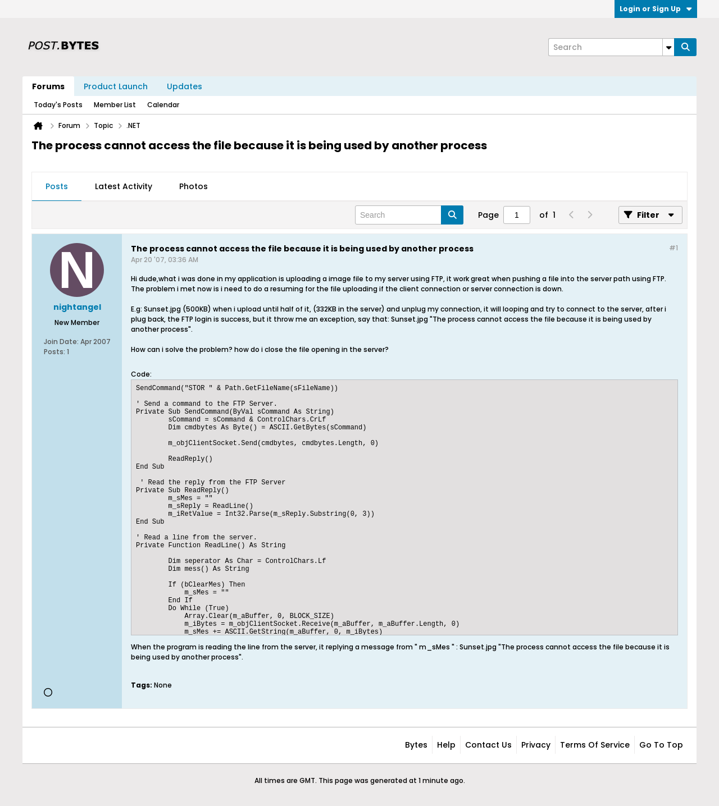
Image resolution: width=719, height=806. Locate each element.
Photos (193, 186)
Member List (115, 104)
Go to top (661, 744)
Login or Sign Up (656, 8)
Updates (184, 86)
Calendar (163, 104)
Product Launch (116, 86)
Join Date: (61, 341)
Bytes (416, 744)
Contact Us (488, 744)
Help (446, 744)
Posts (56, 186)
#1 (673, 248)
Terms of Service (595, 744)
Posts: (54, 351)
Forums (48, 86)
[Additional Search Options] (668, 47)
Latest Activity (123, 186)
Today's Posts (58, 104)
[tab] (56, 187)
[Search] (611, 47)
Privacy (535, 744)
